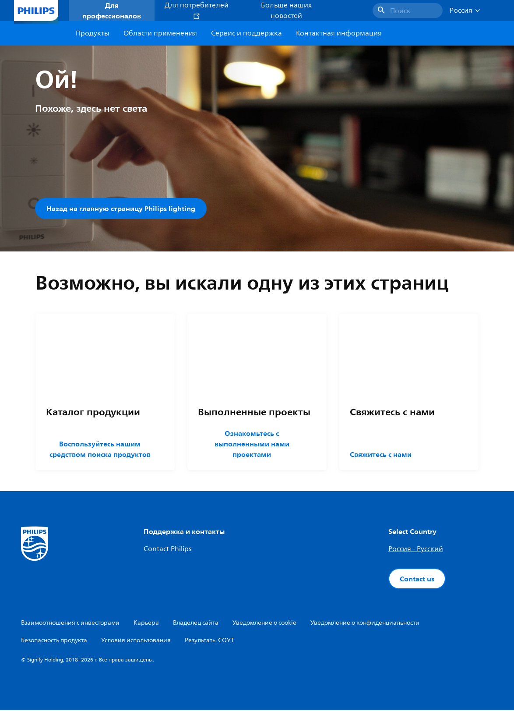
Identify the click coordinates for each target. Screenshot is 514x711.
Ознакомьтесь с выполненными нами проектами (251, 444)
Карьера (146, 624)
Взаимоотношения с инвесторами (70, 624)
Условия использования (136, 641)
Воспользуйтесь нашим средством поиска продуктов (100, 449)
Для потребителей (197, 10)
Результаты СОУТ (209, 641)
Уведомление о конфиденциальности (364, 624)
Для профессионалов (111, 10)
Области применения (160, 33)
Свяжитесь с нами (381, 455)
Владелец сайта (195, 624)
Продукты (92, 33)
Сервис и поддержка (246, 33)
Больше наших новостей (286, 10)
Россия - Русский (415, 549)
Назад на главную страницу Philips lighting (120, 208)
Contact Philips (167, 549)
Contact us (417, 579)
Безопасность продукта (54, 641)
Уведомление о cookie (264, 624)
